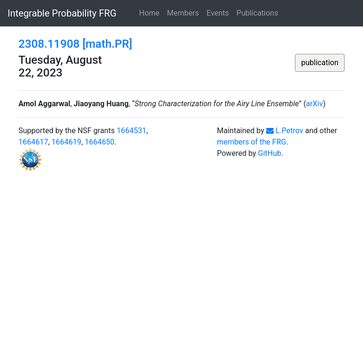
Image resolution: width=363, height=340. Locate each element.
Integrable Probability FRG (62, 13)
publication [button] (319, 62)
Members (183, 12)
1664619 (66, 141)
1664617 (33, 141)
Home (149, 12)
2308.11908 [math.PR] (75, 44)
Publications (257, 12)
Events (218, 12)
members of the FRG (251, 141)
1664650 (99, 141)
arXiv (314, 103)
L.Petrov (284, 130)
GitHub (269, 153)
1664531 (132, 130)
